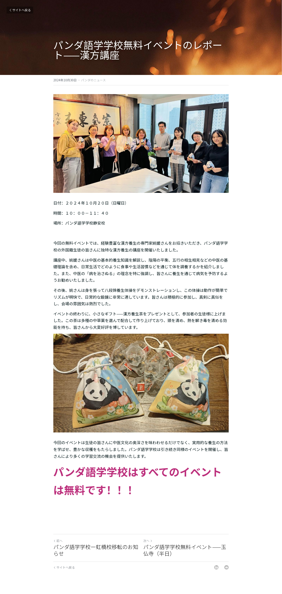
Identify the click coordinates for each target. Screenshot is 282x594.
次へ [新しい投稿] (147, 540)
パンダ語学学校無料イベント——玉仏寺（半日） (184, 550)
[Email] (226, 567)
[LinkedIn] (216, 567)
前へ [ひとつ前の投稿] (58, 540)
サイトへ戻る (20, 10)
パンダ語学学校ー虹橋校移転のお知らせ (95, 550)
